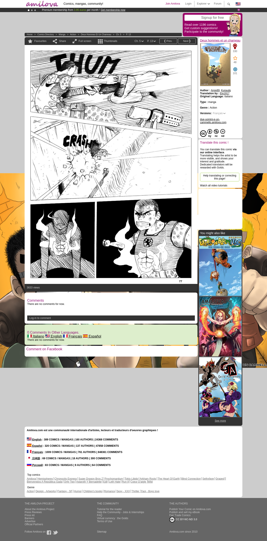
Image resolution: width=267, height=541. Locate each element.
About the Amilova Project (39, 509)
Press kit (30, 515)
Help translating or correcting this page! (219, 177)
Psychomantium (114, 478)
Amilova (31, 478)
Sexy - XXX (123, 491)
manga (62, 34)
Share (62, 41)
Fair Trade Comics (180, 515)
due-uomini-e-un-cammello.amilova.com (213, 121)
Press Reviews (33, 512)
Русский (35, 465)
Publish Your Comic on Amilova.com (190, 509)
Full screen (85, 41)
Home (30, 34)
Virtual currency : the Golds (112, 518)
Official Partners (34, 524)
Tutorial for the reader (109, 509)
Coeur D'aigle (138, 481)
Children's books (92, 491)
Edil (105, 481)
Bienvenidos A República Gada (44, 481)
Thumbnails (110, 41)
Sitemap (101, 531)
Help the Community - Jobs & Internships (120, 512)
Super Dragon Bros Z (90, 478)
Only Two (69, 481)
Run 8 (125, 481)
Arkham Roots (148, 478)
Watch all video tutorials (213, 185)
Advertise (30, 521)
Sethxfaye (208, 478)
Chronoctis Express (65, 478)
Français (72, 336)
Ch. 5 (118, 34)
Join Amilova (172, 3)
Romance (109, 491)
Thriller (135, 491)
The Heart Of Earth (169, 478)
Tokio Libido (131, 478)
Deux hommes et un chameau (96, 34)
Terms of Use (104, 521)
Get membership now (113, 9)
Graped (219, 478)
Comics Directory (45, 34)
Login (188, 3)
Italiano (35, 336)
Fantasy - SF (64, 491)
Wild (150, 481)
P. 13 (128, 34)
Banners (29, 518)
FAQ (99, 515)
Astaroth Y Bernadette (89, 481)
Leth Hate (114, 481)
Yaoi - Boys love (150, 491)
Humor (78, 491)
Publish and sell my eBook (184, 512)
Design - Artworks (46, 491)
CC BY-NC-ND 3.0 (183, 519)
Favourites (40, 41)
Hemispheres (45, 478)
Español (92, 336)
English (53, 336)
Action (73, 34)
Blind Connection (191, 478)
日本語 (33, 458)
